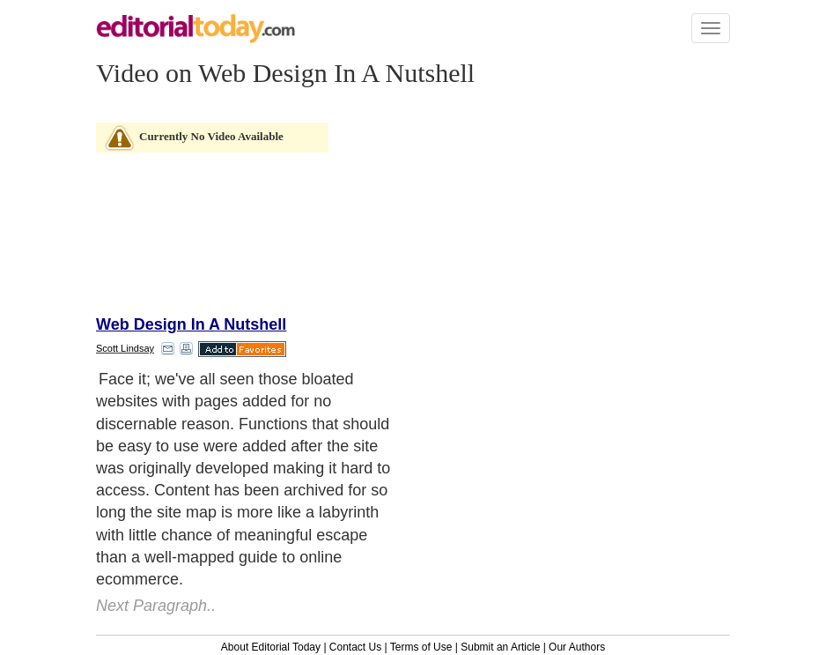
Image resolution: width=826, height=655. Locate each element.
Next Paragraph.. (156, 605)
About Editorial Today (271, 647)
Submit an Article (500, 647)
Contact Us (355, 647)
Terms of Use (421, 647)
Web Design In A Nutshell (191, 324)
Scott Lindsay (125, 348)
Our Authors (577, 647)
